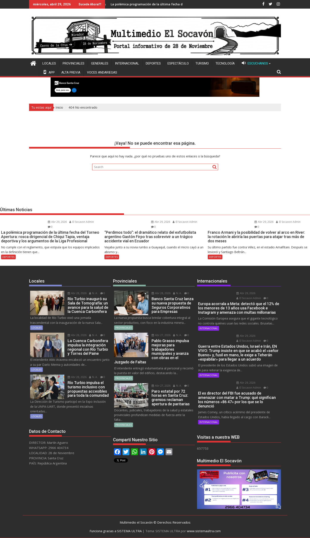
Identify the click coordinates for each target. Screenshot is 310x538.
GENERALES (99, 63)
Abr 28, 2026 (77, 293)
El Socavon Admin (81, 222)
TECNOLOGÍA (225, 63)
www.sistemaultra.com (204, 531)
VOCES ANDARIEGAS (102, 72)
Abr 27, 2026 (161, 335)
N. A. (93, 293)
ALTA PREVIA (70, 72)
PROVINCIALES (73, 63)
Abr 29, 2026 (57, 222)
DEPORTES (153, 63)
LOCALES (49, 63)
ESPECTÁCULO (178, 63)
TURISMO (202, 63)
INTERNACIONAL (127, 63)
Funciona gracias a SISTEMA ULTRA (116, 531)
